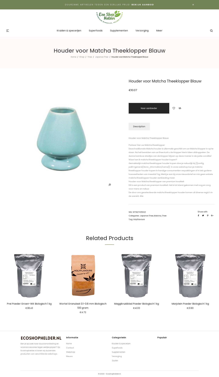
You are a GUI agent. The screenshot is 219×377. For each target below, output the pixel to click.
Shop (81, 57)
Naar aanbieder (149, 108)
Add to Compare (180, 108)
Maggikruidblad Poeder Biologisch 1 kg (136, 303)
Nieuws (69, 356)
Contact (70, 347)
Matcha (157, 215)
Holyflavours (139, 219)
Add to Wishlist (174, 108)
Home (73, 57)
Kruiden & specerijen (121, 343)
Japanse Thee (101, 57)
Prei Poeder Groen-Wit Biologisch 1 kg (29, 303)
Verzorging (117, 356)
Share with (202, 211)
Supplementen (118, 352)
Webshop (70, 352)
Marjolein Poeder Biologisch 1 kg (190, 303)
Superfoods (117, 347)
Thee (89, 57)
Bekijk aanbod (143, 4)
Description (139, 126)
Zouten (115, 360)
